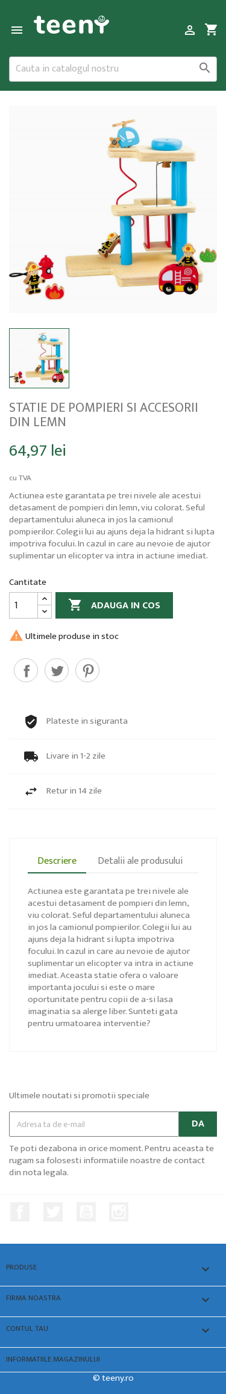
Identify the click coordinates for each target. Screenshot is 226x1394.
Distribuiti (25, 670)
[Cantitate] (23, 605)
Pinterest (87, 670)
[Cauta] (113, 69)
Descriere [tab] (57, 861)
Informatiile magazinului (53, 1359)
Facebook (20, 1211)
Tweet (56, 670)
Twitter (53, 1211)
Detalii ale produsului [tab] (140, 861)
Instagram (118, 1211)
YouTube (86, 1211)
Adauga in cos (114, 606)
